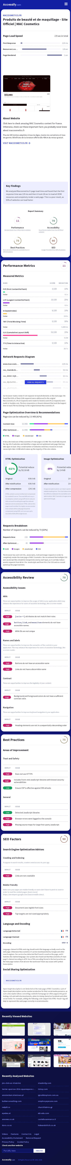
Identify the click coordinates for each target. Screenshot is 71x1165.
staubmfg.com (44, 1083)
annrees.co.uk (8, 1119)
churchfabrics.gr (45, 1107)
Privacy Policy (8, 1142)
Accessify (12, 5)
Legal (36, 1134)
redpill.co (6, 1107)
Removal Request (33, 1138)
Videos (5, 1134)
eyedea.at (6, 1113)
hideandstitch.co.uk (47, 1125)
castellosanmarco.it (47, 1119)
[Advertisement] (35, 67)
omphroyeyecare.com (47, 1101)
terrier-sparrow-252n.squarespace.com (19, 1089)
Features (14, 1134)
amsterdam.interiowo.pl (13, 1095)
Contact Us (26, 1134)
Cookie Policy (23, 1142)
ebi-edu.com (43, 1113)
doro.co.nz (7, 1125)
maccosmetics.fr (12, 15)
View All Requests (35, 382)
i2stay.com (43, 1089)
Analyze (39, 1151)
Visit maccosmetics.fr (17, 143)
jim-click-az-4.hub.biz (11, 1083)
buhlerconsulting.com (11, 1101)
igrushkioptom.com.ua (48, 1095)
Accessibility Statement (12, 1138)
